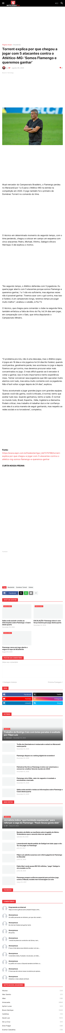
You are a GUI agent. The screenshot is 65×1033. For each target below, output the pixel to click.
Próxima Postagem (55, 682)
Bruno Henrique (32, 1010)
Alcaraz (32, 990)
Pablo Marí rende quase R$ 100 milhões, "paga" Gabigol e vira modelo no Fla (38, 867)
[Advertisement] (32, 25)
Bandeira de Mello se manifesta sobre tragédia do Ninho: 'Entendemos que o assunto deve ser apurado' (38, 833)
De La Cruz (32, 1022)
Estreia (31, 587)
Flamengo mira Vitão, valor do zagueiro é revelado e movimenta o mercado (36, 779)
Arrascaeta (32, 1002)
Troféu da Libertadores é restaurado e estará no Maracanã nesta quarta (38, 745)
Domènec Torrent (21, 587)
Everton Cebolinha (32, 1030)
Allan (32, 998)
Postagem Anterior (10, 682)
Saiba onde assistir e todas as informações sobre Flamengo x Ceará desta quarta (16, 623)
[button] (3, 3)
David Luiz (32, 1018)
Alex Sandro (32, 994)
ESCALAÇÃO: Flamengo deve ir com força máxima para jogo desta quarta (47, 622)
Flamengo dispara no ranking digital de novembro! (36, 756)
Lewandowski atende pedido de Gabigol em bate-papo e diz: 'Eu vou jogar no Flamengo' (39, 844)
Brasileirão (17, 45)
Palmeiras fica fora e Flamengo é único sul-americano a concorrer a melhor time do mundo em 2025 (37, 768)
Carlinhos (32, 1014)
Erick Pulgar (32, 1026)
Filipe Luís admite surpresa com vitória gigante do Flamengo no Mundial (39, 856)
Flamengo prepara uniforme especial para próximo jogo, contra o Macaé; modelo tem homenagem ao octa (38, 878)
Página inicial (7, 45)
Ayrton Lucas (32, 1006)
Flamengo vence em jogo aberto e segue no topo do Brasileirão (15, 648)
